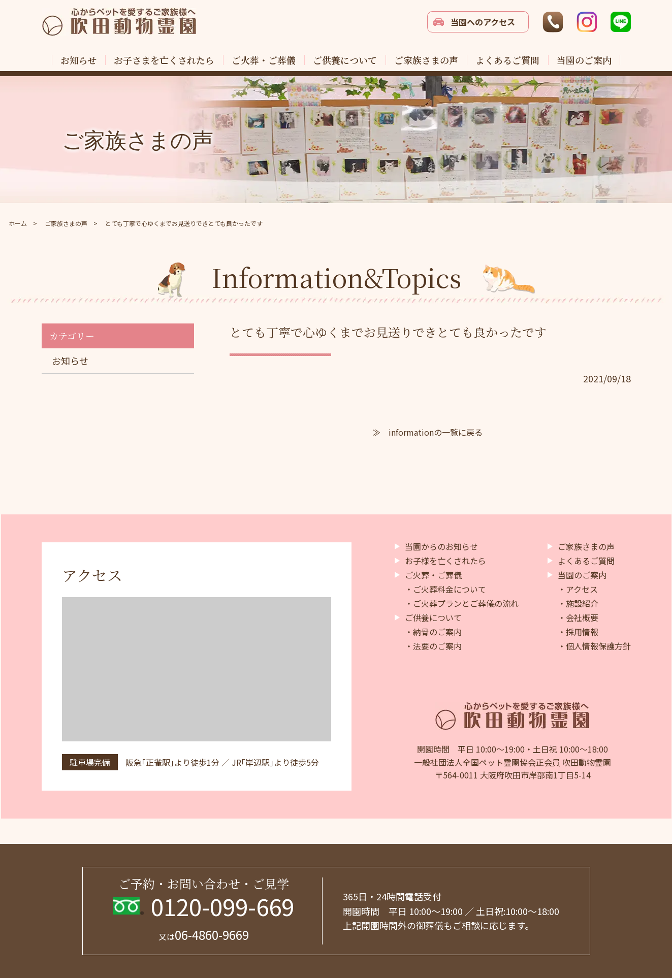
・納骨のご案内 (433, 632)
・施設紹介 (578, 603)
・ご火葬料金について (445, 589)
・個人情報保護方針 (594, 646)
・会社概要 (578, 617)
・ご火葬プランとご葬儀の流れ (462, 603)
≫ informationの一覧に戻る (427, 432)
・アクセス (578, 589)
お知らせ (70, 360)
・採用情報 (578, 632)
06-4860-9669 (203, 934)
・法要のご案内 (433, 646)
